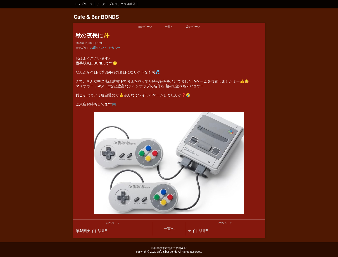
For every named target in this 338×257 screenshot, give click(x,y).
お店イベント (98, 47)
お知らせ (114, 47)
